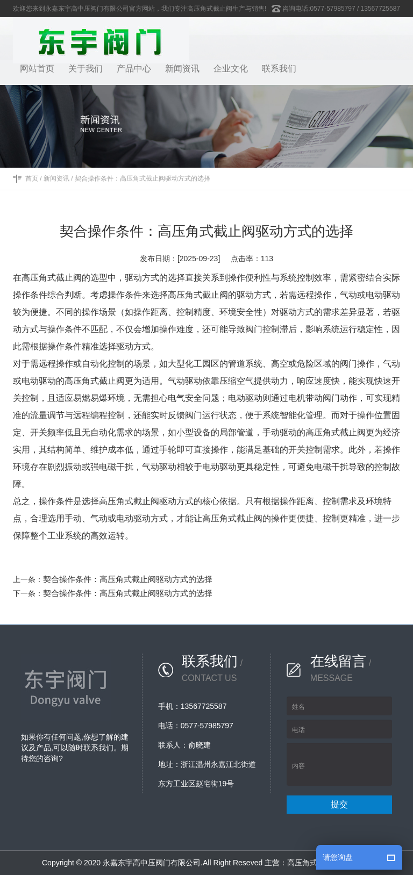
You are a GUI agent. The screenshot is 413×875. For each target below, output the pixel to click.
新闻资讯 (182, 68)
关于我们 (85, 68)
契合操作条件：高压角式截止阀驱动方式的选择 (142, 178)
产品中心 (134, 68)
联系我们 (279, 68)
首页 (31, 178)
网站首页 (37, 68)
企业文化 (230, 68)
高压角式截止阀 (313, 862)
